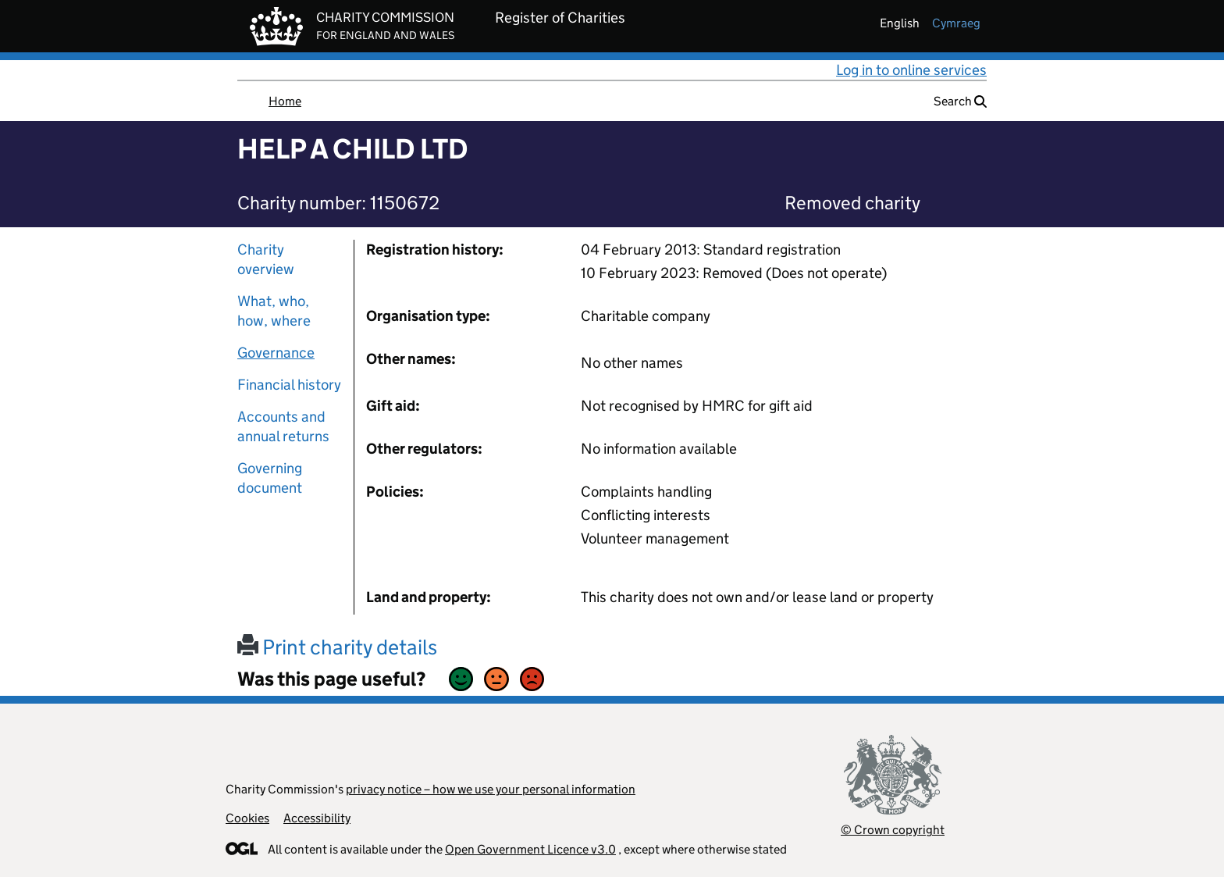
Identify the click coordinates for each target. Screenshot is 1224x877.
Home (285, 101)
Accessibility (316, 818)
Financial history (289, 385)
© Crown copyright (893, 829)
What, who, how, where (274, 311)
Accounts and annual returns (283, 426)
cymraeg (956, 23)
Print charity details (337, 647)
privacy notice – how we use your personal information (490, 789)
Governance (276, 353)
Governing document (269, 478)
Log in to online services (911, 70)
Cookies (247, 818)
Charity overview (265, 259)
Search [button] (960, 101)
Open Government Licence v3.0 (530, 849)
